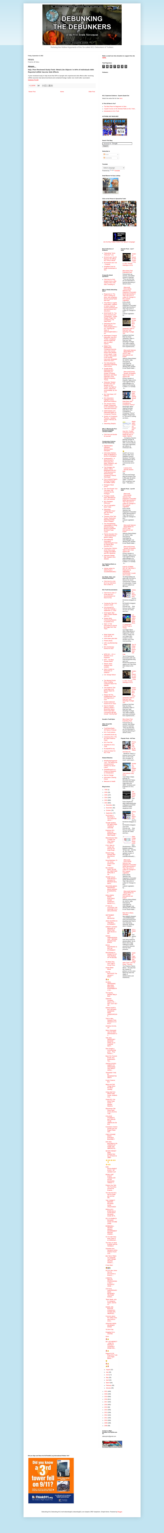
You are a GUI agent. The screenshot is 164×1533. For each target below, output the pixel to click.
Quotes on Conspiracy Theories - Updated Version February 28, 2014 (110, 419)
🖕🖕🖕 (108, 1164)
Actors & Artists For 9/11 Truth (110, 751)
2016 (106, 1404)
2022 (106, 803)
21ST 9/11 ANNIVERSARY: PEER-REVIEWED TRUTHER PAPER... (111, 1293)
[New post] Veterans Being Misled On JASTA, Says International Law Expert (129, 353)
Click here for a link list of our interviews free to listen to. (110, 583)
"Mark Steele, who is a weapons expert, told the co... (111, 1302)
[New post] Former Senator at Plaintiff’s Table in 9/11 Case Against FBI (129, 374)
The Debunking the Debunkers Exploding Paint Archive (110, 364)
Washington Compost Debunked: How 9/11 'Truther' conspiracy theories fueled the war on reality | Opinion (110, 340)
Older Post (92, 91)
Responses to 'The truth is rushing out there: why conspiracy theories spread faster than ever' (110, 297)
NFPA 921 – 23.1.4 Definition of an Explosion (109, 655)
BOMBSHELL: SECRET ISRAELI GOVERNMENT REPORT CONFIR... (111, 1230)
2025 (106, 795)
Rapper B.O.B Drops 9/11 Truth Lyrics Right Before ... (111, 1356)
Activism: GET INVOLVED (134, 593)
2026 (106, 792)
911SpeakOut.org (109, 748)
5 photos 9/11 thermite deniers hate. (128, 469)
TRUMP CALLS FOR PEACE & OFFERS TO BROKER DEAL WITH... (111, 880)
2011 (106, 1418)
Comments (108, 158)
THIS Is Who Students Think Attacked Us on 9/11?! (111, 1021)
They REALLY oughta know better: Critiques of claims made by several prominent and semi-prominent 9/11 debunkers (110, 307)
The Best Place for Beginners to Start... (115, 106)
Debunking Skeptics (110, 423)
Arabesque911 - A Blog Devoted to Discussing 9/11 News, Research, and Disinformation (110, 462)
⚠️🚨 (107, 1366)
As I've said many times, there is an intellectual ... (111, 1238)
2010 (106, 1420)
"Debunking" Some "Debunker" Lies (109, 254)
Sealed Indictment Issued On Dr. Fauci (110, 702)
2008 (106, 1425)
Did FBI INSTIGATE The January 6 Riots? (111, 974)
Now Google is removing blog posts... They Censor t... (111, 1051)
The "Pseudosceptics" (133, 794)
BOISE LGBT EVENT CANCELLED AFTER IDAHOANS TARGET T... (110, 1178)
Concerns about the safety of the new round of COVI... (111, 1318)
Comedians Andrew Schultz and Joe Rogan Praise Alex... (111, 1129)
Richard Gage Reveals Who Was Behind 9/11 (110, 855)
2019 (106, 1396)
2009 (106, 1423)
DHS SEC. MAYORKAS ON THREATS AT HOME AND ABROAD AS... (111, 1145)
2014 (106, 1410)
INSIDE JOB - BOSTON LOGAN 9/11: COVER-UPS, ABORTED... (111, 1310)
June (107, 1375)
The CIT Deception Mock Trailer (109, 506)
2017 (106, 1402)
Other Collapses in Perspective (134, 840)
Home (62, 91)
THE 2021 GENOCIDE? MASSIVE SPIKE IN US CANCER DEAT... (110, 1042)
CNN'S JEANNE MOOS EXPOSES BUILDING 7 (110, 1137)
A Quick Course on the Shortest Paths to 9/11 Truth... (120, 109)
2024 (106, 797)
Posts (106, 154)
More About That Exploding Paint (128, 271)
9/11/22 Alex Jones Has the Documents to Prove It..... (111, 1273)
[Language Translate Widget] (113, 168)
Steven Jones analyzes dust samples (108, 665)
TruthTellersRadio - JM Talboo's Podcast (110, 729)
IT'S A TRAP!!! (134, 931)
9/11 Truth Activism (109, 732)
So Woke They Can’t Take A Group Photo (110, 963)
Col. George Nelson (110, 675)
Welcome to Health (109, 781)
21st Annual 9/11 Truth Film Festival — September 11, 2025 (110, 609)
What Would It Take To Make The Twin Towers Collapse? (111, 840)
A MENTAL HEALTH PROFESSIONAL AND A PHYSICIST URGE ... (111, 1282)
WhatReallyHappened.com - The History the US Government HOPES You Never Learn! (110, 764)
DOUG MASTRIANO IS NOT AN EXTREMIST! (111, 947)
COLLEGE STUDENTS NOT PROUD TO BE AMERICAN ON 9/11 (111, 1120)
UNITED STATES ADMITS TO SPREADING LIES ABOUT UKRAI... (111, 1067)
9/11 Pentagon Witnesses (108, 502)
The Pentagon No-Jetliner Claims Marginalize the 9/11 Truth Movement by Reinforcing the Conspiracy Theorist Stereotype (110, 472)
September (109, 813)
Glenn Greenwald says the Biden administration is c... (111, 1033)
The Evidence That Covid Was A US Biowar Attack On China (109, 690)
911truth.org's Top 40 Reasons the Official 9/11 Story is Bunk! (110, 258)
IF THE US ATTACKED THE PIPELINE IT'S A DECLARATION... (111, 909)
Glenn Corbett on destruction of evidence (109, 670)
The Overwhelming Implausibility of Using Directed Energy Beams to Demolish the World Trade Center (110, 528)
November (109, 808)
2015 (106, 1407)
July (107, 1372)
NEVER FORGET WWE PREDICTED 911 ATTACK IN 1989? (111, 1154)
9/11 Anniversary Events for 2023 (109, 647)
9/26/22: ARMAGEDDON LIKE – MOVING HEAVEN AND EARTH (111, 939)
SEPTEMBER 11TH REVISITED (110, 916)
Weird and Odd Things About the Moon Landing (110, 1087)
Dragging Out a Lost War (110, 1333)
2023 (106, 800)
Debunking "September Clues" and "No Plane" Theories (109, 512)
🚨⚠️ (107, 979)
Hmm (107, 1336)
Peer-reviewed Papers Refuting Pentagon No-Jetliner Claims (110, 480)
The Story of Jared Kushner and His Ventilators (111, 1244)
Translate (115, 170)
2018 (106, 1399)
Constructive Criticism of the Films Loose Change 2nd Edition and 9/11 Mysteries (110, 551)
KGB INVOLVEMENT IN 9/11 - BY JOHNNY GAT (111, 1169)
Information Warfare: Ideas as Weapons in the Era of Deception (110, 454)
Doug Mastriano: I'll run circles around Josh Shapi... (111, 863)
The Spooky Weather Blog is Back (111, 994)
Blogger (120, 1512)
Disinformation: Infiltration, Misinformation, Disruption (108, 448)
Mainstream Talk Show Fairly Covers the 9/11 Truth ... (111, 1111)
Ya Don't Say (109, 1329)
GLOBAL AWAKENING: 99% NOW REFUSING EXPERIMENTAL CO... (111, 986)
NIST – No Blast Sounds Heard (109, 660)
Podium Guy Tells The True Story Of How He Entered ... (111, 1188)
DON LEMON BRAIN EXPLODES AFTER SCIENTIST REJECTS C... (111, 899)
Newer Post (32, 91)
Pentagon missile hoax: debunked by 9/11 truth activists (109, 497)
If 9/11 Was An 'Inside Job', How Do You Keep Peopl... (110, 848)
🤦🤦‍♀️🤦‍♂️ (108, 1268)
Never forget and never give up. (109, 635)
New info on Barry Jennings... (128, 913)
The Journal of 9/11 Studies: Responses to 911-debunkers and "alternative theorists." (110, 406)
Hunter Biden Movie (109, 968)
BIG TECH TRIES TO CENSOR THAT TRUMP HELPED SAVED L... (111, 1259)
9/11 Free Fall (108, 742)
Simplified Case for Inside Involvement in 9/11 (110, 268)
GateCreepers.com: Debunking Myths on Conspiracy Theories (110, 412)
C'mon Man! (109, 1265)
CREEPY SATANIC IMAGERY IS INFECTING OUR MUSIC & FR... (111, 930)
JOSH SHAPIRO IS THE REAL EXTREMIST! (111, 922)
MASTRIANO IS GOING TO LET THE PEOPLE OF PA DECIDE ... (111, 956)
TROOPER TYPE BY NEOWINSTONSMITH (111, 1075)
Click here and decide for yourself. (110, 435)
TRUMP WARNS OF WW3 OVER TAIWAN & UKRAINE (111, 825)
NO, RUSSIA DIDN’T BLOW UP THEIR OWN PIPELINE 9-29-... (111, 871)
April (107, 1380)
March (108, 1382)
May (107, 1377)
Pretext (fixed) (108, 641)
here (121, 98)
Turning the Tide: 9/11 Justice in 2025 (110, 604)
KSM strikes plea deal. (110, 638)
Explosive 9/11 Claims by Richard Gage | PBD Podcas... (111, 833)
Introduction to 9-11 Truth (111, 111)
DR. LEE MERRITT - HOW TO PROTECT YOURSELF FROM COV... (111, 1345)
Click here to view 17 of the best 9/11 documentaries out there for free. (110, 595)
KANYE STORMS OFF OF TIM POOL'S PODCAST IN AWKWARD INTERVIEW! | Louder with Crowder (129, 571)
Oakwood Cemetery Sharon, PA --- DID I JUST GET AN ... (111, 1002)
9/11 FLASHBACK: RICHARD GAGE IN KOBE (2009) (111, 1221)
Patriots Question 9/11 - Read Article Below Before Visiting (110, 535)
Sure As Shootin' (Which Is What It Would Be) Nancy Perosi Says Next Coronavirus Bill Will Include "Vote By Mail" (110, 710)
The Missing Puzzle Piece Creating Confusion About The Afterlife (110, 683)
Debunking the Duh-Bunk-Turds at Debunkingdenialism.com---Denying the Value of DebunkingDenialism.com (110, 328)
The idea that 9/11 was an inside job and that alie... (111, 1195)
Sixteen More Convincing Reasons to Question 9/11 (110, 620)
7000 (106, 789)
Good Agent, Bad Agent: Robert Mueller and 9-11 (110, 614)
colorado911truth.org (110, 734)
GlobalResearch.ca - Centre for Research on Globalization (110, 771)
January (108, 1388)
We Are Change (109, 775)
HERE (104, 58)
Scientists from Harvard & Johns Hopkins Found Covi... (111, 1251)
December (109, 805)
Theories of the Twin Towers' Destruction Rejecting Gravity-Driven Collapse (110, 519)
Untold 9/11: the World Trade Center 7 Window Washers (110, 1103)
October (108, 810)
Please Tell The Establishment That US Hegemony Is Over (110, 697)
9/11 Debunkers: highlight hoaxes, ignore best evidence (110, 399)
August (108, 1369)
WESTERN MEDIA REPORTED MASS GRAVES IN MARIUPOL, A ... (111, 889)
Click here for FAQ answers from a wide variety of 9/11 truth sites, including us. (110, 282)
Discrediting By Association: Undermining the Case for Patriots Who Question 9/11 (110, 543)
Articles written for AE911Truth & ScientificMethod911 (110, 570)
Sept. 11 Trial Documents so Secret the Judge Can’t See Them (110, 626)
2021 (106, 1391)
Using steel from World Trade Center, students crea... (111, 1094)
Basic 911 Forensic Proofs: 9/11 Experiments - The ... (111, 1058)
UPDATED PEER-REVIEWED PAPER (111, 1325)
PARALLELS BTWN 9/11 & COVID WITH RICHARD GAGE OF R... (111, 1213)
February (109, 1385)
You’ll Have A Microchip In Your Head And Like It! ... (111, 818)
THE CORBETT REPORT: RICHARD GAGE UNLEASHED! (111, 1204)
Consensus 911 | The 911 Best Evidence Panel (110, 738)
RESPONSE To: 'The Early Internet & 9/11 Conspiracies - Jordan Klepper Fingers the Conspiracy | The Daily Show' (110, 317)
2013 (106, 1412)
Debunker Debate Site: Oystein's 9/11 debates (110, 557)
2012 (106, 1415)
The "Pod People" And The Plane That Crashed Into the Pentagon (110, 491)
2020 (106, 1394)
